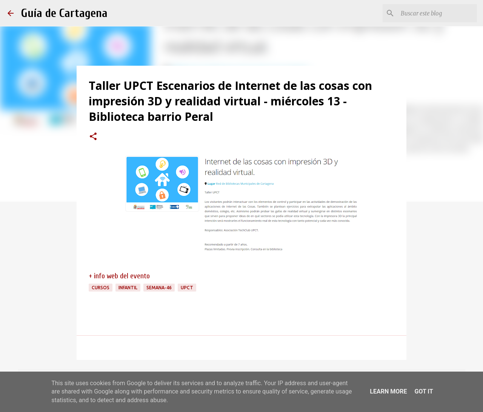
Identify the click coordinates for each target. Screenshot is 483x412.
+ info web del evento (119, 276)
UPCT (187, 287)
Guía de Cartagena (64, 13)
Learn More (388, 391)
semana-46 (159, 287)
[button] (93, 137)
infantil (127, 287)
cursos (100, 287)
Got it (423, 391)
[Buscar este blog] (437, 13)
